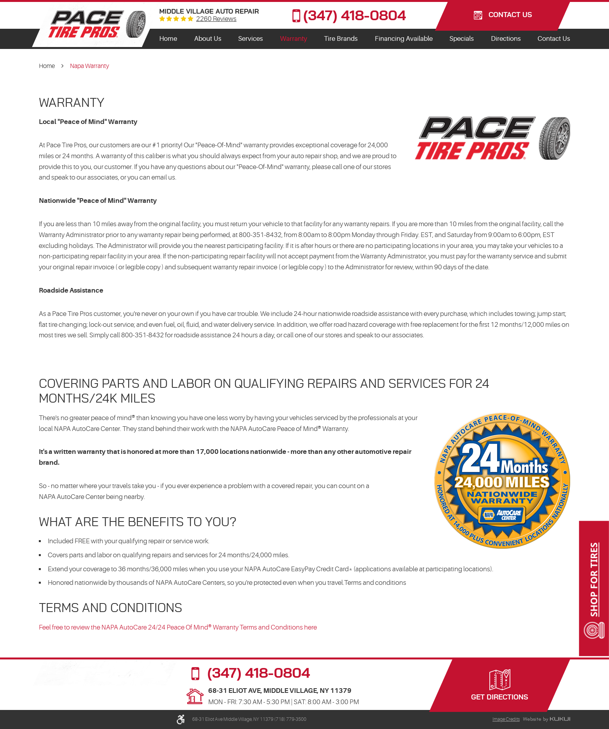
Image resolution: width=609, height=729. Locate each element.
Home (168, 38)
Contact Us (554, 38)
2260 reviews (216, 19)
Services (250, 38)
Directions (506, 38)
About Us (207, 38)
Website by (546, 720)
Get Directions (499, 697)
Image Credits (506, 719)
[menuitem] (168, 39)
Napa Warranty (89, 66)
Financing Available (404, 38)
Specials (461, 38)
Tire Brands (341, 38)
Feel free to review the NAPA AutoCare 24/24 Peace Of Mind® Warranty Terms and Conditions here (178, 627)
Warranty (293, 38)
